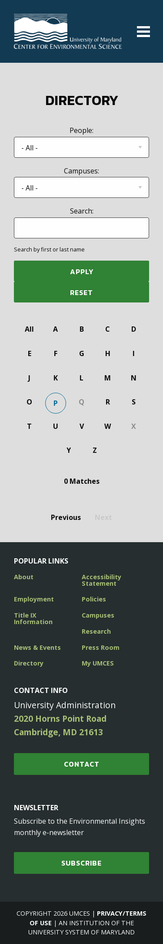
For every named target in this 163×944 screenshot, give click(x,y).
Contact (82, 764)
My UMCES (98, 663)
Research (96, 631)
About (23, 577)
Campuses (98, 615)
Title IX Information (33, 618)
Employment (34, 599)
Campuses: (81, 171)
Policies (94, 599)
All (29, 329)
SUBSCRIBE (81, 863)
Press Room (101, 647)
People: (81, 130)
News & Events (37, 647)
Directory (28, 663)
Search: (81, 211)
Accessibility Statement (101, 580)
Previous (66, 517)
